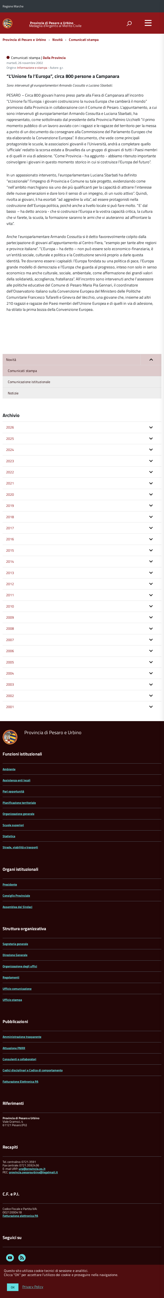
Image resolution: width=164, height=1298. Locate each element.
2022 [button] (10, 472)
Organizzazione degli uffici (20, 966)
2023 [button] (10, 461)
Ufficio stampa (12, 999)
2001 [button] (10, 706)
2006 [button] (10, 650)
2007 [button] (10, 639)
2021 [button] (10, 483)
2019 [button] (10, 505)
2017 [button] (10, 528)
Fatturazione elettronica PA (20, 1215)
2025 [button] (10, 438)
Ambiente (9, 769)
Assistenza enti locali (16, 780)
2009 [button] (10, 617)
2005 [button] (10, 662)
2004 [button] (10, 673)
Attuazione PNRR (14, 1048)
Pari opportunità (13, 791)
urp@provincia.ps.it (32, 1168)
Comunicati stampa (84, 39)
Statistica (9, 836)
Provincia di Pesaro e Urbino (51, 23)
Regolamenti (11, 977)
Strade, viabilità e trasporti (20, 847)
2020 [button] (10, 494)
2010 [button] (10, 606)
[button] (151, 359)
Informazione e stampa (32, 67)
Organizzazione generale (18, 813)
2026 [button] (10, 427)
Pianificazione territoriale (19, 802)
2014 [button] (10, 561)
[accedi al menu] (148, 22)
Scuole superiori (13, 825)
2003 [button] (10, 684)
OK (13, 1287)
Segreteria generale (15, 943)
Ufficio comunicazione (17, 988)
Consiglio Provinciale (16, 895)
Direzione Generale (15, 955)
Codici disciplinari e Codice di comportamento (33, 1070)
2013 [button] (10, 572)
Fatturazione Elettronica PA (20, 1081)
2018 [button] (10, 516)
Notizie (13, 393)
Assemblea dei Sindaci (17, 906)
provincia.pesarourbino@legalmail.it (33, 1172)
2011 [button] (10, 595)
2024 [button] (10, 449)
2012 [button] (10, 583)
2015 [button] (10, 550)
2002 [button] (10, 695)
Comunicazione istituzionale (29, 381)
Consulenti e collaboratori (19, 1059)
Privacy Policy (32, 1287)
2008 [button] (10, 628)
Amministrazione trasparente (22, 1036)
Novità (57, 39)
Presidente (10, 884)
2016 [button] (10, 539)
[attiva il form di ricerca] (129, 23)
